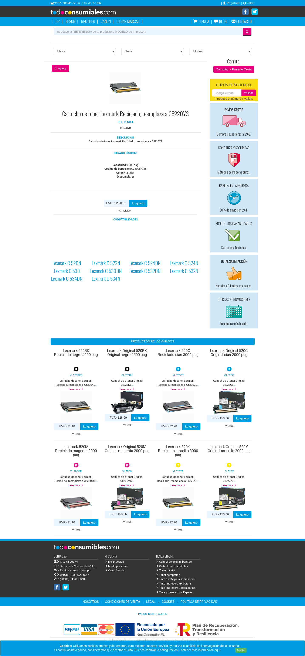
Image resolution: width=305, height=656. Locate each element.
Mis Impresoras (116, 566)
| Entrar (248, 3)
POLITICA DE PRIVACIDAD (199, 602)
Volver (60, 68)
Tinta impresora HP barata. (174, 583)
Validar (248, 93)
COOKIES (168, 602)
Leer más (76, 389)
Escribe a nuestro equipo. (72, 570)
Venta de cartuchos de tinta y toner (90, 13)
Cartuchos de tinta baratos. (174, 561)
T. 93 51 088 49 (69, 561)
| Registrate (231, 3)
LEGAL (151, 602)
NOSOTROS (91, 602)
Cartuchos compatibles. (172, 566)
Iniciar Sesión (114, 561)
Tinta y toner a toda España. (174, 592)
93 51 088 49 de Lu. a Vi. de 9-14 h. (78, 3)
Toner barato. (165, 570)
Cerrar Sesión (115, 570)
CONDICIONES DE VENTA (122, 602)
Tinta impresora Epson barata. (176, 587)
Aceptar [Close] (241, 650)
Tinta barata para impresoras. (175, 579)
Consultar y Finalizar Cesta (234, 69)
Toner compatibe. (168, 574)
